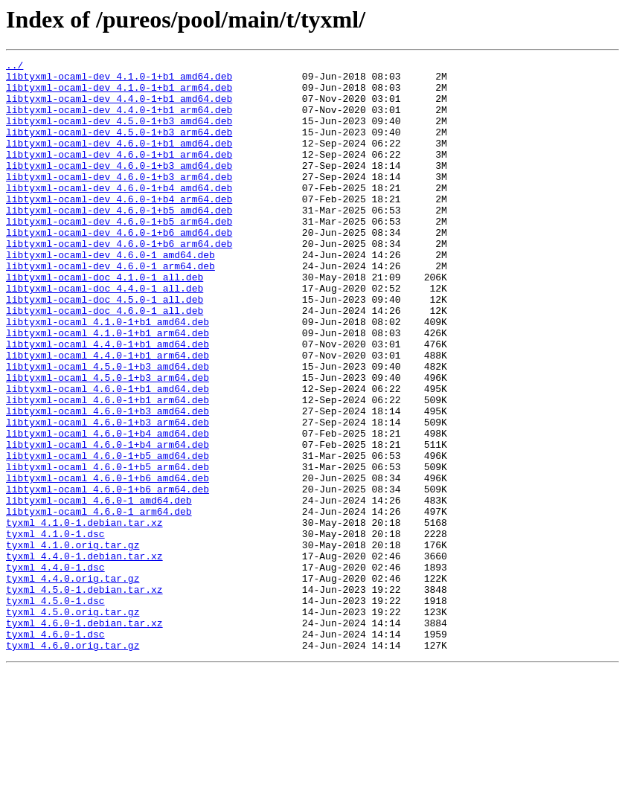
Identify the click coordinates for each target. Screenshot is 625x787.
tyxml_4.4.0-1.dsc (55, 669)
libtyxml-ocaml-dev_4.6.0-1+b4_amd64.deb (119, 214)
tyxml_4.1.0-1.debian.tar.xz (84, 616)
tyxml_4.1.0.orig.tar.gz (72, 642)
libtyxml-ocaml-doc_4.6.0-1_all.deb (104, 361)
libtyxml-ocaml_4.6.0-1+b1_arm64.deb (107, 468)
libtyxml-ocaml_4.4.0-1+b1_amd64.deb (107, 401)
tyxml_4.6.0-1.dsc (55, 750)
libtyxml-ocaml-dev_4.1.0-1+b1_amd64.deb (119, 80)
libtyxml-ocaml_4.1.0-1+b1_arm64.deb (107, 388)
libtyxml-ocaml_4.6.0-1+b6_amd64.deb (107, 562)
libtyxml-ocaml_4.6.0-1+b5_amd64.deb (107, 535)
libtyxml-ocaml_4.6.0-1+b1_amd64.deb (107, 455)
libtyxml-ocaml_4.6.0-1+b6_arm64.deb (107, 575)
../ (14, 67)
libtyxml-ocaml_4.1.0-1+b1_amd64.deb (107, 375)
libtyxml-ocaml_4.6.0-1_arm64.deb (99, 602)
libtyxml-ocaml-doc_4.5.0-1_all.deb (104, 348)
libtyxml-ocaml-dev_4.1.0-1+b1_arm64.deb (119, 93)
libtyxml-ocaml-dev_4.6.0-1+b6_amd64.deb (119, 267)
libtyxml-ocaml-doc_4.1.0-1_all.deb (104, 321)
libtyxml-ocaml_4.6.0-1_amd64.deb (99, 589)
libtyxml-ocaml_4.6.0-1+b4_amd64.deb (107, 508)
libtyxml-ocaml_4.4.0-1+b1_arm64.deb (107, 415)
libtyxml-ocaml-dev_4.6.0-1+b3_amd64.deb (119, 187)
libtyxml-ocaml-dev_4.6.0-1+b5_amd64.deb (119, 241)
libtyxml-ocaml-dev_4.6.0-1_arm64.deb (110, 308)
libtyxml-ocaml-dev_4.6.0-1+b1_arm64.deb (119, 174)
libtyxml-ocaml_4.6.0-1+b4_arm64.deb (107, 522)
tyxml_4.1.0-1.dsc (55, 629)
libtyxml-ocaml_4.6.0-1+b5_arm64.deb (107, 549)
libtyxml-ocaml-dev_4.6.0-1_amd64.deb (110, 294)
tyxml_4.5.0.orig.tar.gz (72, 723)
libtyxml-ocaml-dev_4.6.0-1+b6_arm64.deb (119, 281)
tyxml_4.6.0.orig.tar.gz (72, 763)
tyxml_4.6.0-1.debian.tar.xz (84, 736)
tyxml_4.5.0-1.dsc (55, 709)
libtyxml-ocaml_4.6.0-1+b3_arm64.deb (107, 495)
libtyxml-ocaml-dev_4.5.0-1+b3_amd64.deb (119, 134)
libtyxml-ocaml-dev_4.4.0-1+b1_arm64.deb (119, 120)
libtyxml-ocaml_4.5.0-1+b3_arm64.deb (107, 442)
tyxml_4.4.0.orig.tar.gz (72, 683)
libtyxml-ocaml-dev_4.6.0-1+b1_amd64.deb (119, 160)
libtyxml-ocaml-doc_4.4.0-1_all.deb (104, 334)
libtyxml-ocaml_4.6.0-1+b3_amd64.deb (107, 482)
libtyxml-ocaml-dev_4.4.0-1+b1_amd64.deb (119, 107)
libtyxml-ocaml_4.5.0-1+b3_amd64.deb (107, 428)
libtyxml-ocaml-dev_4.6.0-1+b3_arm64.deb (119, 201)
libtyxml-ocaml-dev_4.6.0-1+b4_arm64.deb (119, 227)
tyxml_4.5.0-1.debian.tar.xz (84, 696)
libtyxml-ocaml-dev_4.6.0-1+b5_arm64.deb (119, 254)
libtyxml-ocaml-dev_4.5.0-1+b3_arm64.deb (119, 147)
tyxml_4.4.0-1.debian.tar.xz (84, 656)
